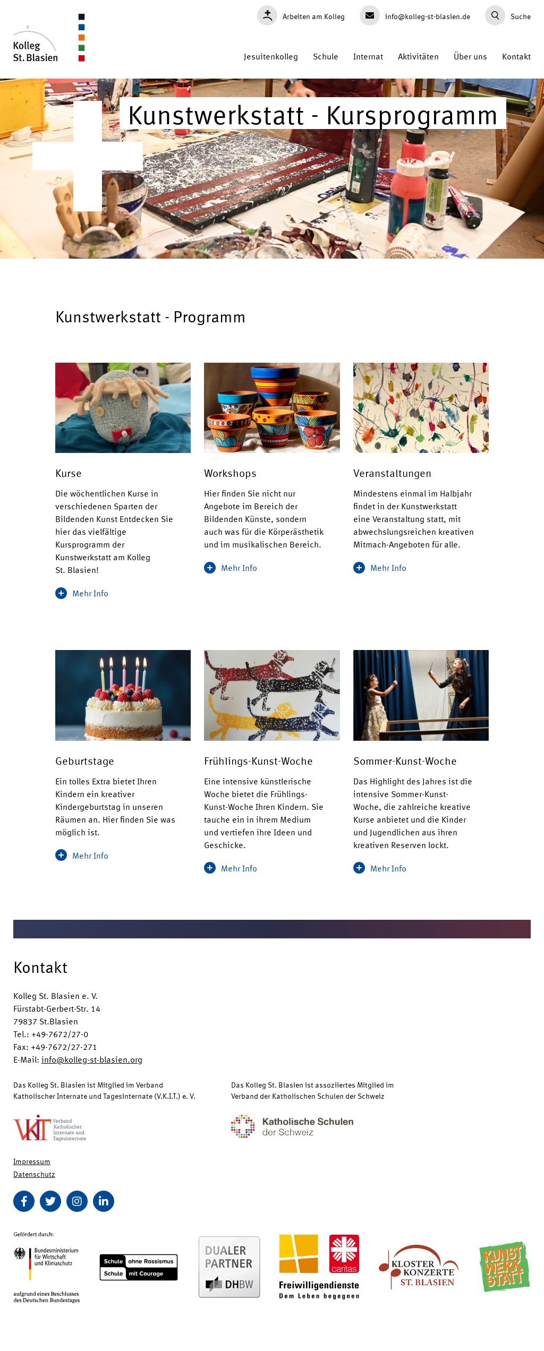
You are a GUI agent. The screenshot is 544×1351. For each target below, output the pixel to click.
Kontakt (516, 56)
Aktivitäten (418, 56)
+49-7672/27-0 (59, 1034)
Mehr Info (81, 593)
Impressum (31, 1161)
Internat (368, 56)
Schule (325, 56)
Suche (508, 15)
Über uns (470, 56)
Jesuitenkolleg (271, 56)
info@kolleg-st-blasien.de (415, 15)
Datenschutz (34, 1173)
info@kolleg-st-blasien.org (91, 1059)
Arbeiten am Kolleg (301, 15)
